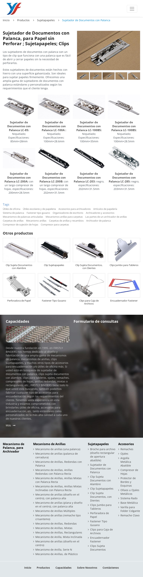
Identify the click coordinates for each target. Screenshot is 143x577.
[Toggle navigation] (132, 8)
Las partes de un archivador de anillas (106, 216)
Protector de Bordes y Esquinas (128, 481)
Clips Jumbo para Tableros (124, 265)
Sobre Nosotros (87, 567)
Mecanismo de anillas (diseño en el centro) (57, 543)
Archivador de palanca (98, 220)
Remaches (126, 449)
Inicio (6, 20)
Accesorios (126, 444)
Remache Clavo (129, 515)
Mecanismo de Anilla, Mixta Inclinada (58, 537)
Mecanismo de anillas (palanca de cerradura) (56, 455)
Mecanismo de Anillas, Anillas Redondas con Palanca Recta (54, 471)
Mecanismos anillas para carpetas (64, 216)
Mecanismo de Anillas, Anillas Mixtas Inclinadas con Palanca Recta (58, 488)
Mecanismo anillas (36, 220)
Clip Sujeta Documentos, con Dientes (88, 266)
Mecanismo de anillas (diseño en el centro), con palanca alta (57, 496)
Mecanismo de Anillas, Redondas (56, 523)
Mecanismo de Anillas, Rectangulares (58, 532)
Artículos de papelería (105, 208)
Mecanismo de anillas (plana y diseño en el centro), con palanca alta (58, 504)
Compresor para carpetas (55, 224)
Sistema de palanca (13, 212)
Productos (23, 20)
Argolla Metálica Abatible (125, 461)
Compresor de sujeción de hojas (20, 224)
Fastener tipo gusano (38, 212)
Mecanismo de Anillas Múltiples (55, 511)
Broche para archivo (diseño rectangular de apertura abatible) (102, 454)
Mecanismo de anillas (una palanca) (57, 449)
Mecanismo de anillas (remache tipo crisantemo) (58, 517)
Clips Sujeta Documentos (98, 547)
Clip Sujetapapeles (54, 265)
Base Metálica (129, 502)
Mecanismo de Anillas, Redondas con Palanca (58, 463)
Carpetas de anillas (13, 220)
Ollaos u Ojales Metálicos (129, 492)
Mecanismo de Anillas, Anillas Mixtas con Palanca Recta (58, 480)
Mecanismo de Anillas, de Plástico (56, 554)
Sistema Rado (128, 498)
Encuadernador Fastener (124, 300)
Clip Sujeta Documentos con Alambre (19, 266)
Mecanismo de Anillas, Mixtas (53, 528)
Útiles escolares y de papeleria (39, 208)
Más (8, 425)
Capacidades (63, 567)
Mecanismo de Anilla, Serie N (53, 549)
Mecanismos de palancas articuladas (23, 216)
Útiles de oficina (11, 208)
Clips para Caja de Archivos (89, 302)
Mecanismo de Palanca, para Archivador (13, 447)
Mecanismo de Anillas (49, 444)
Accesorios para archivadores (74, 208)
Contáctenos (111, 567)
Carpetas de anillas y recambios (66, 220)
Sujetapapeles (46, 20)
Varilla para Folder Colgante (130, 509)
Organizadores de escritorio (68, 212)
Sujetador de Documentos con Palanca (100, 468)
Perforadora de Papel (19, 300)
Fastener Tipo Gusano (54, 300)
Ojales (124, 453)
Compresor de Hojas (129, 471)
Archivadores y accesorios (100, 212)
